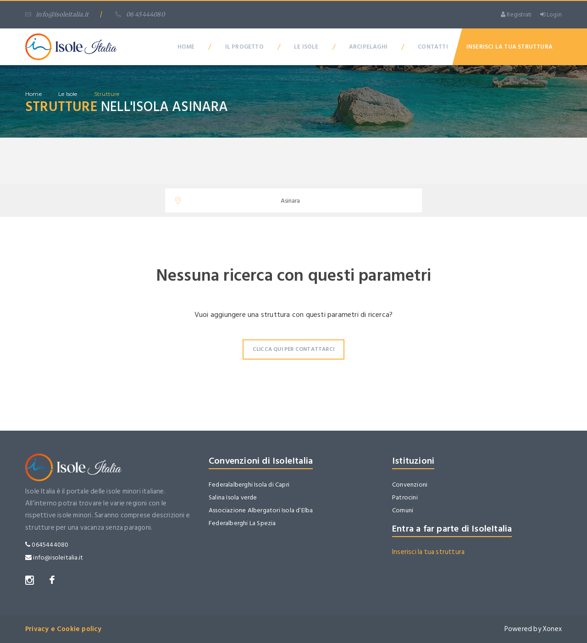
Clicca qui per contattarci (293, 349)
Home (186, 47)
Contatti (433, 47)
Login (551, 15)
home (33, 93)
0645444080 (46, 544)
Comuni (402, 510)
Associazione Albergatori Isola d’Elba (261, 510)
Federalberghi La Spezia (242, 523)
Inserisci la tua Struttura (509, 47)
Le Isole (306, 47)
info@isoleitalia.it (57, 14)
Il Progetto (244, 47)
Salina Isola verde (233, 497)
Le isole (68, 93)
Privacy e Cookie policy (63, 629)
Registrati (516, 15)
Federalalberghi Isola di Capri (249, 484)
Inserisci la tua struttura (428, 552)
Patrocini (405, 497)
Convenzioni (409, 484)
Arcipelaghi (368, 47)
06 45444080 (139, 14)
